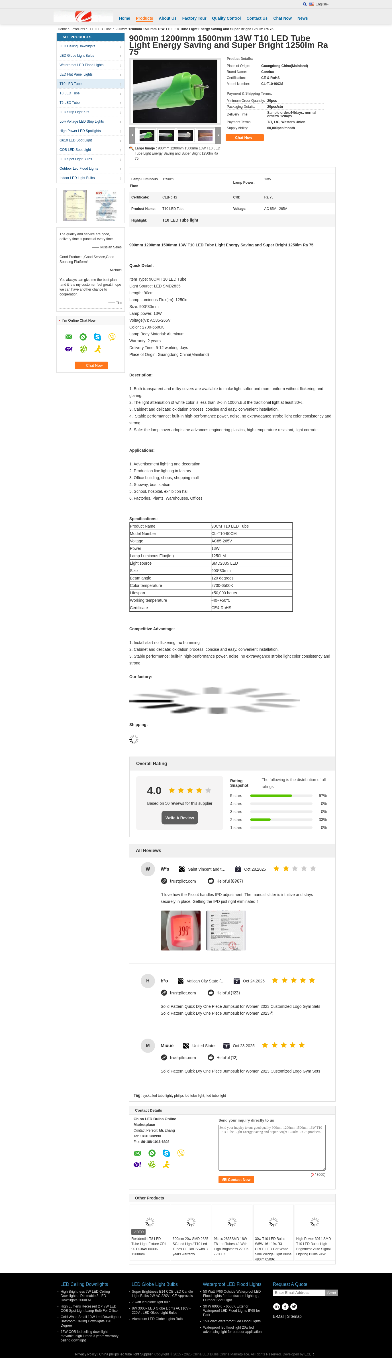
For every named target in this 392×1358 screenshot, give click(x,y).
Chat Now (282, 18)
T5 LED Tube (70, 103)
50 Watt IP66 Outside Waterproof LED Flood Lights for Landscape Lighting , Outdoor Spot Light (232, 1296)
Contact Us (257, 18)
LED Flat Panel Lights (76, 74)
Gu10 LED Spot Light (76, 140)
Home (124, 18)
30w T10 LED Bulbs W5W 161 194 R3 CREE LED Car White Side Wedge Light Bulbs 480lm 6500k (273, 1249)
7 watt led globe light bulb (151, 1302)
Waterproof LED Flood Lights (81, 65)
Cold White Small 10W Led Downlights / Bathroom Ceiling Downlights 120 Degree (91, 1321)
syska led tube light (157, 1096)
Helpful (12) (227, 1057)
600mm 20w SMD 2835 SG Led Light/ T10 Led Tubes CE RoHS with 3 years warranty (190, 1246)
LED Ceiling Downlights (77, 46)
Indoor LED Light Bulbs (77, 178)
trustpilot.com (183, 881)
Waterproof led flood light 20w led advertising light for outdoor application (232, 1329)
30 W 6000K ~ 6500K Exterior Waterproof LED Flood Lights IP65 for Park (231, 1310)
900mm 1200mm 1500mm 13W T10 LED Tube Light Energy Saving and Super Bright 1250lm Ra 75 (177, 153)
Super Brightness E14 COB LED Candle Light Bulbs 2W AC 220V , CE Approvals (162, 1294)
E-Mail (278, 1316)
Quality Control (226, 18)
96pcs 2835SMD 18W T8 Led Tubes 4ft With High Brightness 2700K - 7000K (231, 1246)
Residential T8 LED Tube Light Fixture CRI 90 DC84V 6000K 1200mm (148, 1246)
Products (144, 18)
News (302, 18)
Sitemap (294, 1316)
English (322, 4)
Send (331, 1293)
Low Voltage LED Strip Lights (82, 121)
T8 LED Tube (70, 93)
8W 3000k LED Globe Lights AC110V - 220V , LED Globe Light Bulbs (161, 1310)
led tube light (216, 1096)
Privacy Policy (86, 1354)
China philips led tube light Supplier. (126, 1354)
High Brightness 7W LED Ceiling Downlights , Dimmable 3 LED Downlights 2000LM (85, 1296)
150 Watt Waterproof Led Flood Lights (232, 1321)
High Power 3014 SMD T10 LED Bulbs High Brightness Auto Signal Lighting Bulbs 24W (313, 1246)
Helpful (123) (228, 993)
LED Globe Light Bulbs (77, 56)
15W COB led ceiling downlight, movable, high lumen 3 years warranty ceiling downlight (90, 1336)
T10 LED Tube (100, 29)
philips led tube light (189, 1096)
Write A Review (180, 818)
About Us (168, 18)
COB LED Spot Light (75, 150)
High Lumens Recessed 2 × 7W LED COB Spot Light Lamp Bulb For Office (89, 1308)
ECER (309, 1354)
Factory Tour (194, 18)
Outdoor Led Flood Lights (79, 169)
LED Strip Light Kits (74, 112)
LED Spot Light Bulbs (76, 159)
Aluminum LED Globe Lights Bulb (157, 1319)
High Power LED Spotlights (80, 131)
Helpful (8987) (230, 881)
